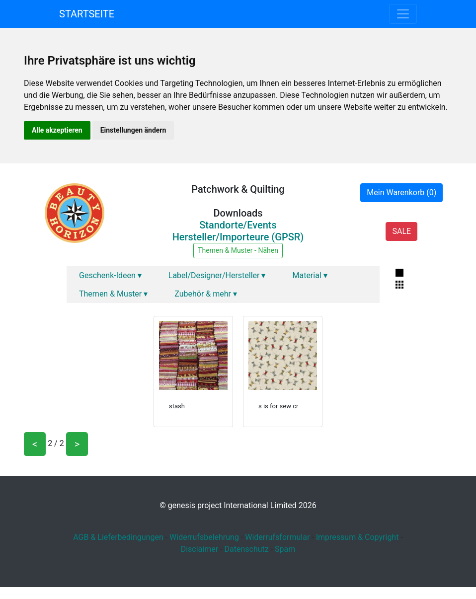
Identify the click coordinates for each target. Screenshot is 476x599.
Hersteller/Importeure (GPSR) (238, 237)
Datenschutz (247, 549)
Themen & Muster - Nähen (238, 250)
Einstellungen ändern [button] (133, 130)
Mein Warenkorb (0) (401, 192)
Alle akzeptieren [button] (57, 130)
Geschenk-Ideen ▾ (110, 275)
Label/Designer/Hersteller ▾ (217, 275)
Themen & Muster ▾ (113, 294)
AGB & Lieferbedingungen (118, 537)
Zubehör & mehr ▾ (205, 294)
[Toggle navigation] (403, 14)
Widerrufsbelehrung (204, 537)
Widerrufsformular (277, 537)
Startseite (86, 14)
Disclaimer (199, 549)
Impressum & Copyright (357, 537)
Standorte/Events (238, 225)
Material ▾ (309, 275)
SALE (401, 231)
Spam (285, 549)
